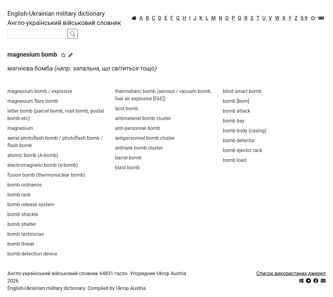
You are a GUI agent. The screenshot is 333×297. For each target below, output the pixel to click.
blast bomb (127, 168)
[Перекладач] (321, 18)
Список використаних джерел (291, 273)
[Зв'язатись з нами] (323, 281)
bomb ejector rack (242, 150)
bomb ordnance (24, 185)
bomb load (234, 160)
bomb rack (18, 195)
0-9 (304, 18)
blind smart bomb (242, 91)
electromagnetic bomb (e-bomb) (42, 165)
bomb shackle (22, 214)
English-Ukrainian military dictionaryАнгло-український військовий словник (64, 18)
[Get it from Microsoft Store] (301, 281)
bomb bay (233, 121)
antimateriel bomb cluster (143, 118)
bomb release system (30, 204)
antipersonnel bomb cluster (145, 138)
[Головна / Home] (134, 18)
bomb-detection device (32, 254)
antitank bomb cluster (139, 148)
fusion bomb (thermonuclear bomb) (46, 175)
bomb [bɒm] (236, 101)
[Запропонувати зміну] (70, 55)
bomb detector (239, 140)
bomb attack (236, 111)
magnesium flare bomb (32, 101)
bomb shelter (21, 224)
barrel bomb (128, 158)
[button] (63, 55)
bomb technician (25, 234)
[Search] (37, 33)
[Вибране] (313, 18)
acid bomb (126, 108)
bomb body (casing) (245, 131)
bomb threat (20, 244)
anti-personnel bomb (137, 128)
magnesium (20, 128)
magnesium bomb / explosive (39, 91)
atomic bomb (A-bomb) (32, 155)
